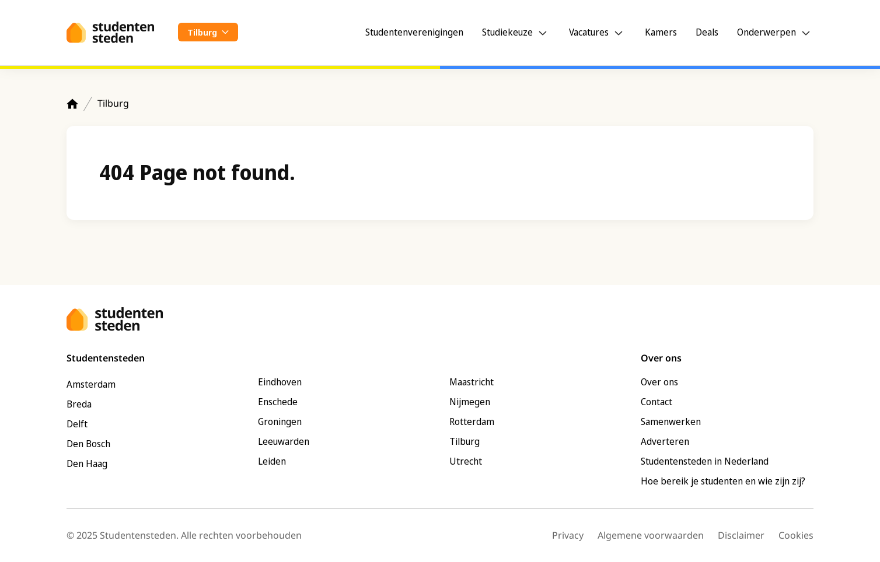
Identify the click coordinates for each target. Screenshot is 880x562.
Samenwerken (671, 421)
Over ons (659, 381)
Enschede (278, 401)
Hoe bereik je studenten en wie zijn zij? (723, 481)
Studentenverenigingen (414, 32)
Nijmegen (469, 401)
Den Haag (87, 463)
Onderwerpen (766, 32)
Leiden (272, 461)
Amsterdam (91, 384)
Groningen (280, 421)
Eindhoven (280, 381)
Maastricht (471, 381)
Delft (77, 423)
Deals (707, 32)
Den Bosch (88, 443)
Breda (79, 404)
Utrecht (465, 461)
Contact (656, 401)
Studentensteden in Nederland (705, 461)
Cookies (795, 535)
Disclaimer (741, 535)
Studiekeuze (507, 32)
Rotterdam (471, 421)
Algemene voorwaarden (651, 535)
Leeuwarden (283, 441)
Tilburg (113, 103)
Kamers (661, 32)
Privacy (568, 535)
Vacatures (589, 32)
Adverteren (665, 441)
